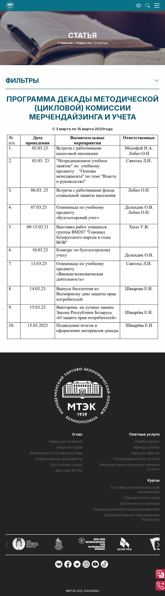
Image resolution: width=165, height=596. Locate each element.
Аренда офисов (145, 453)
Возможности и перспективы (56, 453)
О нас (77, 434)
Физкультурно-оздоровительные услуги (129, 467)
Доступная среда (66, 465)
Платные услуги (144, 434)
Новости (83, 43)
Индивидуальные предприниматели (126, 509)
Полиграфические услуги (136, 459)
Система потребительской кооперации (135, 489)
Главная (65, 43)
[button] (157, 545)
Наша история (69, 447)
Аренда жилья (146, 447)
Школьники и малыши (140, 503)
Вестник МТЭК (68, 470)
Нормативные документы (58, 459)
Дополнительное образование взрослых (132, 517)
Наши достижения (65, 441)
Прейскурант (147, 441)
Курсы (153, 480)
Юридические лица (142, 497)
